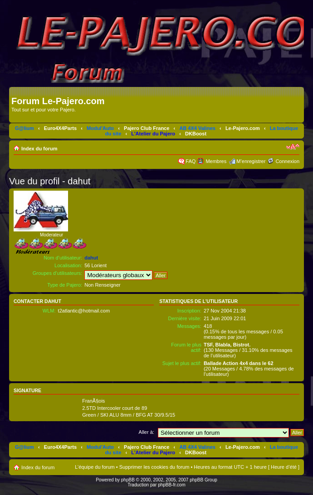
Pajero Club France (146, 128)
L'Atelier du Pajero (153, 133)
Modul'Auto (100, 128)
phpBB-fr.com (172, 484)
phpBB (128, 479)
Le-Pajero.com (242, 128)
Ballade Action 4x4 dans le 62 (239, 363)
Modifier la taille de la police (292, 147)
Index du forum (39, 148)
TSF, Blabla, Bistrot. (227, 344)
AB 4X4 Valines (197, 128)
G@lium (24, 128)
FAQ (191, 161)
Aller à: (146, 432)
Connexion (287, 161)
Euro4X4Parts (60, 128)
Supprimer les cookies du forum (154, 467)
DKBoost (195, 133)
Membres (215, 161)
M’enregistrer (250, 161)
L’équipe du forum (94, 467)
